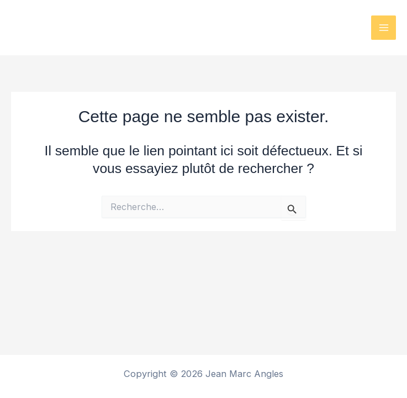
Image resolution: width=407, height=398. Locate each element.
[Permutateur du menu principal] (383, 27)
